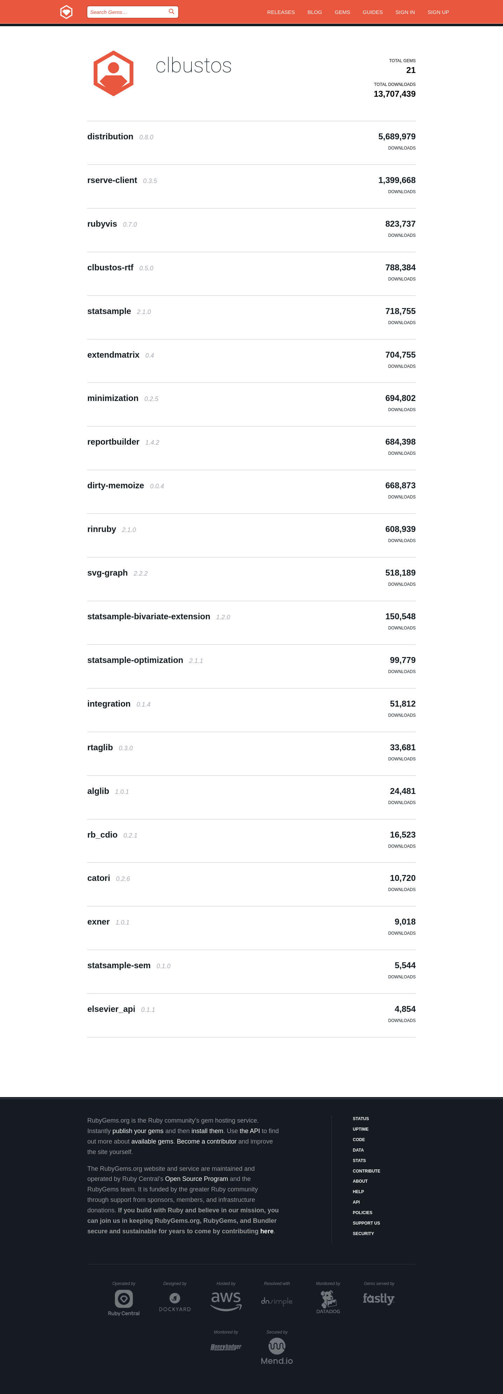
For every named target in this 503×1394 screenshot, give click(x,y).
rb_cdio (112, 834)
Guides (373, 12)
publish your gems (137, 1130)
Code (359, 1139)
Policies (362, 1212)
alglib (108, 791)
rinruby (111, 529)
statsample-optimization (145, 660)
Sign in (405, 12)
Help (358, 1191)
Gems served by (379, 1283)
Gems (342, 12)
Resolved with (278, 1283)
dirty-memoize (125, 485)
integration (119, 703)
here (267, 1231)
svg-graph (117, 572)
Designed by (176, 1283)
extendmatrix (120, 354)
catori (108, 878)
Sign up (438, 12)
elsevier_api (121, 1009)
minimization (122, 398)
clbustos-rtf (120, 267)
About (360, 1181)
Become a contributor (206, 1141)
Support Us (366, 1223)
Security (363, 1233)
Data (358, 1150)
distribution (120, 136)
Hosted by (229, 1283)
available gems (152, 1141)
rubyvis (112, 223)
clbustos (193, 65)
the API (250, 1130)
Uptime (361, 1129)
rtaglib (110, 747)
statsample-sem (128, 965)
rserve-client (122, 180)
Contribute (366, 1171)
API (356, 1202)
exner (108, 921)
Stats (359, 1160)
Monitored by (330, 1283)
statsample (119, 311)
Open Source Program (196, 1178)
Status (361, 1118)
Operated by (126, 1286)
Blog (314, 12)
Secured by (280, 1332)
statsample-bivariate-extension (158, 616)
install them (207, 1130)
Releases (281, 12)
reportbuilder (123, 441)
